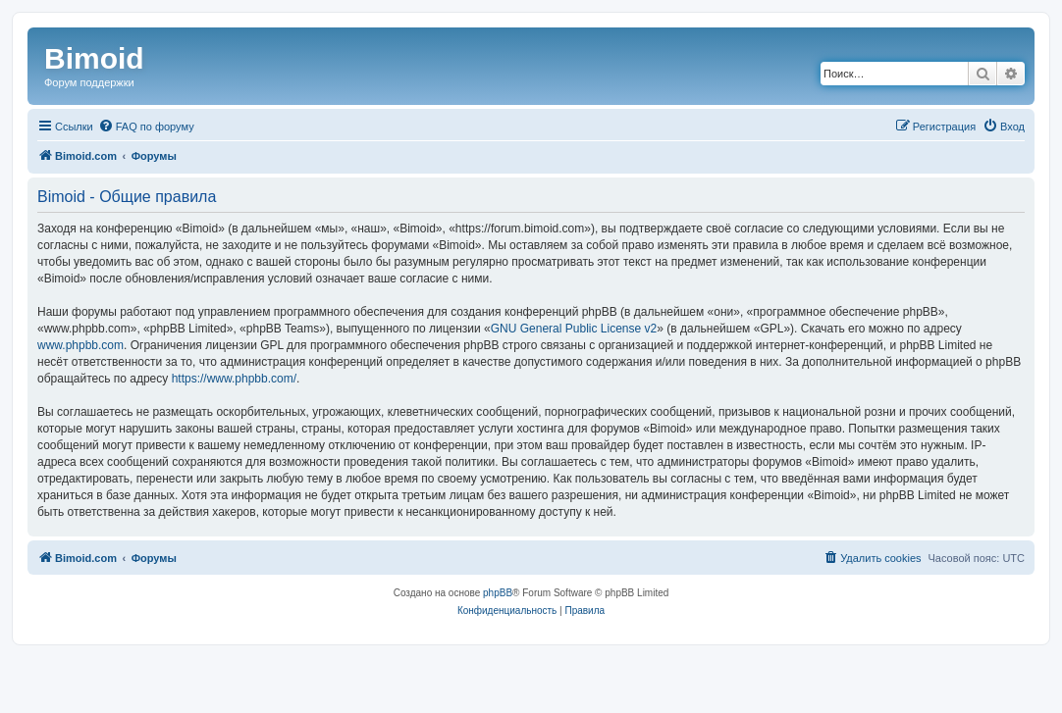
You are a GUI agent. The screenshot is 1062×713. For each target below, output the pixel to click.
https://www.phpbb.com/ (234, 378)
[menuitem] (146, 126)
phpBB (497, 592)
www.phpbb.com (80, 345)
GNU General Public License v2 (574, 328)
